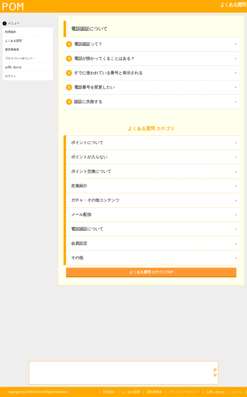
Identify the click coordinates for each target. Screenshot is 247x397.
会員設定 (79, 243)
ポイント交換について (91, 171)
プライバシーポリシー (19, 58)
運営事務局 (12, 49)
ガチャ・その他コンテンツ (95, 200)
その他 (77, 258)
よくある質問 (13, 40)
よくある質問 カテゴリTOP (151, 272)
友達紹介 (79, 186)
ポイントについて (87, 142)
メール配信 (81, 214)
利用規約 (10, 31)
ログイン (10, 76)
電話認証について (87, 229)
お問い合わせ (13, 67)
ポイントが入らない (89, 157)
